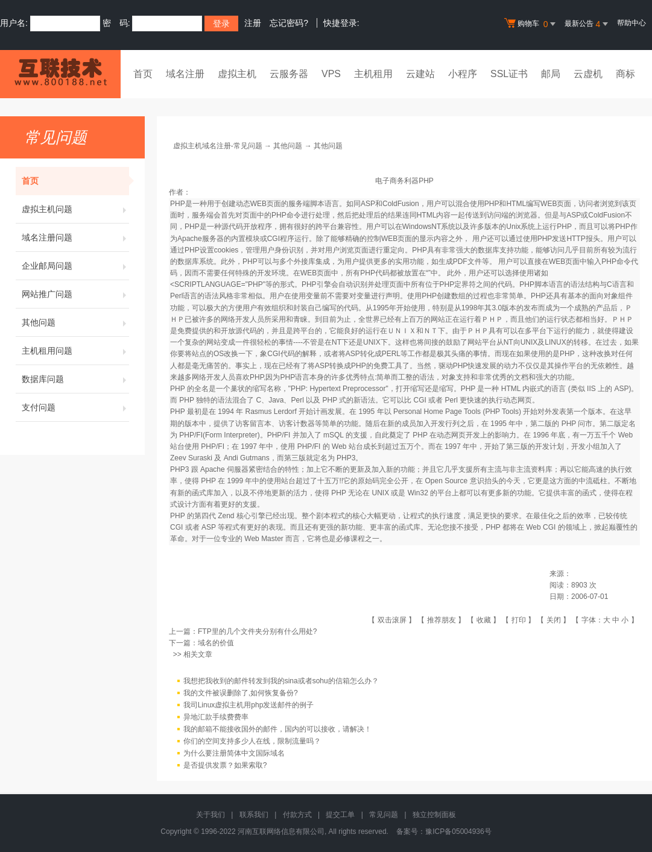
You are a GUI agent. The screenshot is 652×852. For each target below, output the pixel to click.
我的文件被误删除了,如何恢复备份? (240, 693)
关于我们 (210, 814)
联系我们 (253, 814)
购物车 (531, 24)
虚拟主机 (237, 74)
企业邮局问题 (75, 266)
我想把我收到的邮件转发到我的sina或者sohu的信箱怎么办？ (281, 681)
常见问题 (383, 814)
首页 (143, 74)
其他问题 (75, 322)
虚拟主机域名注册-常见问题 (217, 146)
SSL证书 (509, 74)
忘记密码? (289, 23)
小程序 (462, 74)
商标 (625, 74)
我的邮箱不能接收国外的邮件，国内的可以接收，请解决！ (277, 729)
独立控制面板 (434, 814)
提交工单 (340, 814)
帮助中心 (631, 23)
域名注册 (185, 74)
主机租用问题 (75, 351)
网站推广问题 (75, 294)
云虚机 (588, 74)
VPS (331, 74)
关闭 (553, 620)
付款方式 (297, 814)
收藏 (483, 620)
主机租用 (373, 74)
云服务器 (289, 74)
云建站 (420, 74)
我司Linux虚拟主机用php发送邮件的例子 (248, 705)
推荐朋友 (441, 620)
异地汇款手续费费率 (215, 717)
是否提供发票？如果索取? (225, 765)
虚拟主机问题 (75, 209)
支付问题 (75, 407)
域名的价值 (216, 643)
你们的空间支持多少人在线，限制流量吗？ (252, 741)
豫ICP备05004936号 (458, 831)
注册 (252, 23)
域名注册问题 (75, 237)
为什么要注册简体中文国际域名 (234, 753)
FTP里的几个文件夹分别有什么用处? (257, 631)
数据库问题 (75, 379)
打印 (518, 620)
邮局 (550, 74)
